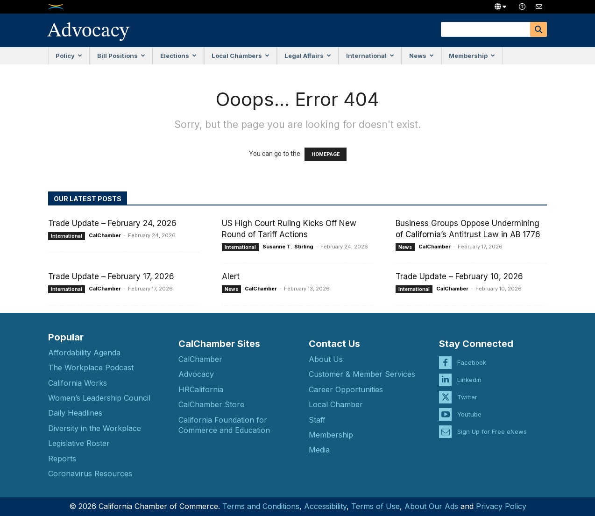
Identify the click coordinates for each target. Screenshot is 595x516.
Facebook (471, 355)
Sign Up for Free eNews (492, 424)
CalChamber (105, 235)
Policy (69, 55)
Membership (472, 55)
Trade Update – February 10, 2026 (459, 276)
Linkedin (469, 372)
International (370, 55)
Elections (178, 55)
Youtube (469, 407)
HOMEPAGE (326, 154)
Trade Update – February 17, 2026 (111, 276)
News (421, 55)
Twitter (467, 390)
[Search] (538, 29)
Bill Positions (121, 55)
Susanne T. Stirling (287, 246)
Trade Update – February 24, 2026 (112, 223)
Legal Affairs (307, 55)
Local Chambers (240, 55)
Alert (231, 276)
